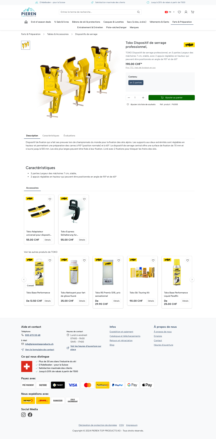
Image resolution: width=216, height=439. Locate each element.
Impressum (131, 425)
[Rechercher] (138, 12)
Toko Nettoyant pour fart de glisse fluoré (73, 294)
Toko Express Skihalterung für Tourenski (69, 233)
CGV (121, 425)
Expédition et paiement (121, 331)
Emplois (158, 336)
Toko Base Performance (38, 292)
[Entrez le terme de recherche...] (100, 12)
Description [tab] (32, 135)
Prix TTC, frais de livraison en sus (140, 67)
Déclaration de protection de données (98, 425)
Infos (113, 327)
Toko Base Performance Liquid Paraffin (176, 294)
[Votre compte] (186, 12)
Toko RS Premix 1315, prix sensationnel (108, 294)
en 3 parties (136, 82)
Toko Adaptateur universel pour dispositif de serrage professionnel (38, 233)
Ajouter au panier (172, 97)
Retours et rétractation (121, 340)
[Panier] (192, 12)
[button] (25, 45)
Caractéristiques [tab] (50, 135)
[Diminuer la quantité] (129, 97)
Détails (48, 240)
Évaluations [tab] (69, 135)
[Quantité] (136, 97)
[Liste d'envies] (179, 12)
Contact (158, 340)
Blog (112, 345)
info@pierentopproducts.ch (39, 344)
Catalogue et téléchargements (125, 336)
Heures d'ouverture (163, 345)
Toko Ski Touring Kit (140, 292)
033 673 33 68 (32, 335)
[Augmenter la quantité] (143, 97)
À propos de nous (165, 327)
